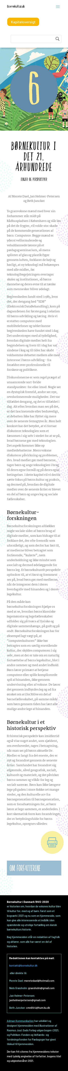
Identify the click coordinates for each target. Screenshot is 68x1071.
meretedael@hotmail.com (39, 980)
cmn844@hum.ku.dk (38, 1007)
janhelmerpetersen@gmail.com (27, 1000)
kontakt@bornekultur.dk (23, 965)
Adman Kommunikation (20, 1020)
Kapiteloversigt (23, 22)
